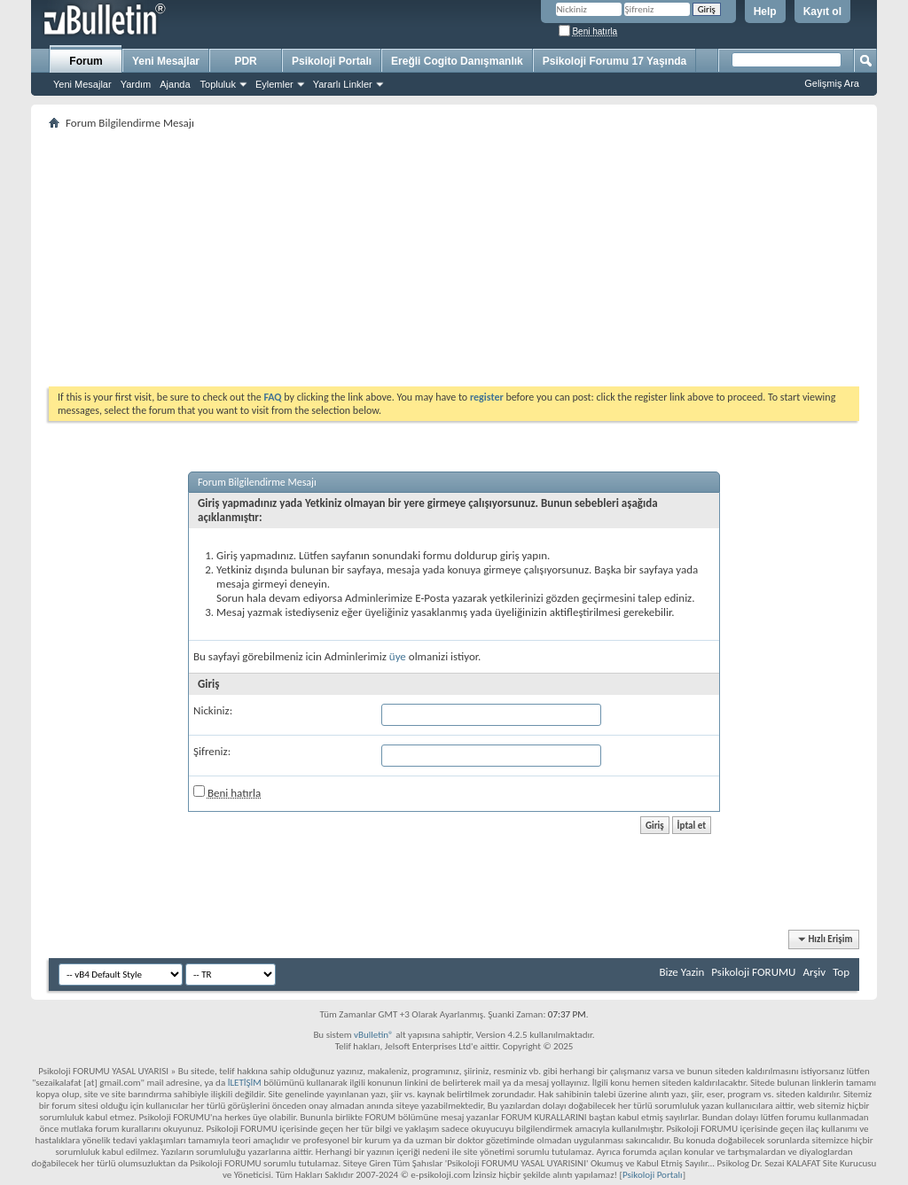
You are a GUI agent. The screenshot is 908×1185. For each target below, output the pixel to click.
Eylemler (274, 84)
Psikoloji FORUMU (753, 971)
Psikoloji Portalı (332, 61)
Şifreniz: (212, 751)
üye (397, 656)
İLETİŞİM (245, 1082)
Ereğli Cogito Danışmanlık (457, 61)
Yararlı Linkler (342, 84)
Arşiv (814, 971)
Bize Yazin (681, 971)
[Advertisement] (454, 258)
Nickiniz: (212, 710)
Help (765, 11)
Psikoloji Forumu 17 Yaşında (615, 61)
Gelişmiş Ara (831, 83)
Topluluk (218, 84)
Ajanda (175, 84)
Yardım (136, 84)
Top (841, 971)
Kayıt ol (822, 11)
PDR (245, 61)
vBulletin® (374, 1035)
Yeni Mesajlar (82, 84)
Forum (85, 61)
